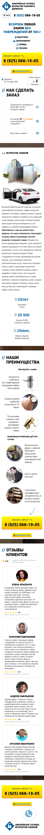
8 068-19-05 (27, 15)
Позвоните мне (22, 71)
